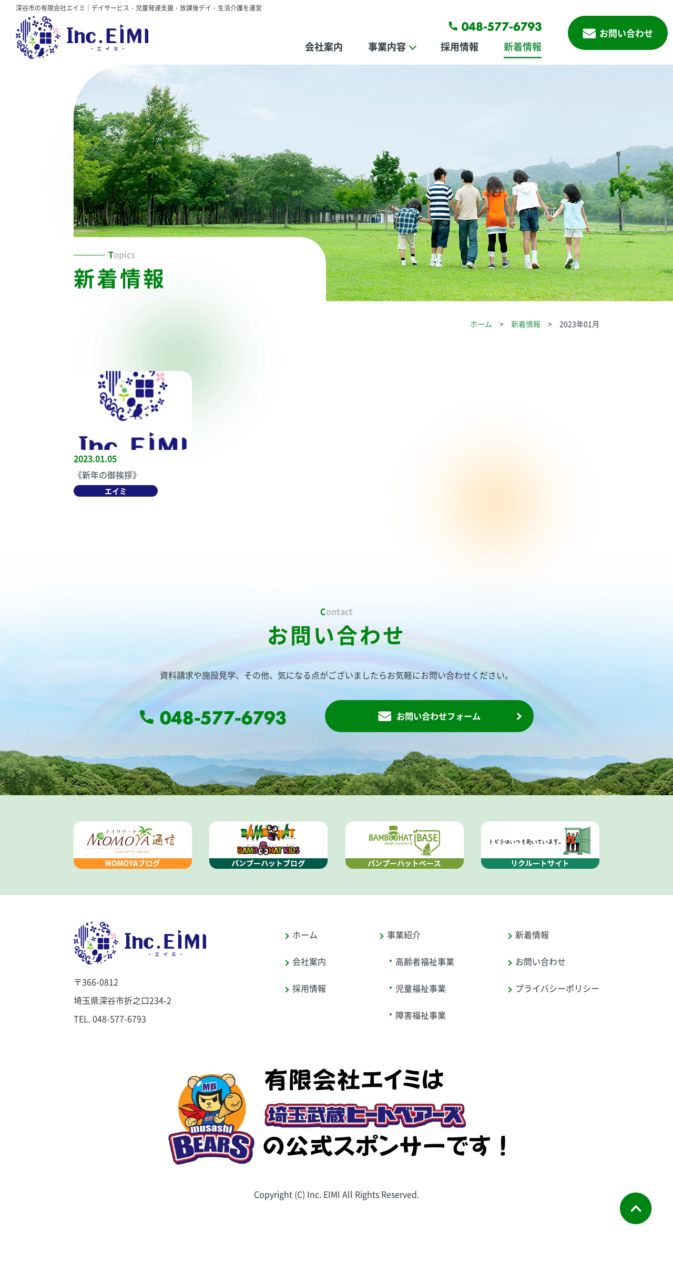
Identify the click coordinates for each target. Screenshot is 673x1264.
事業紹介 (404, 936)
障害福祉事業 (420, 1016)
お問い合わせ (618, 32)
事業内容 (387, 46)
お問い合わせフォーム (429, 717)
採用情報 (459, 46)
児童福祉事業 (420, 989)
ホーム (481, 323)
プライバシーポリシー (557, 989)
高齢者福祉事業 (424, 963)
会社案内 (324, 46)
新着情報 (523, 46)
